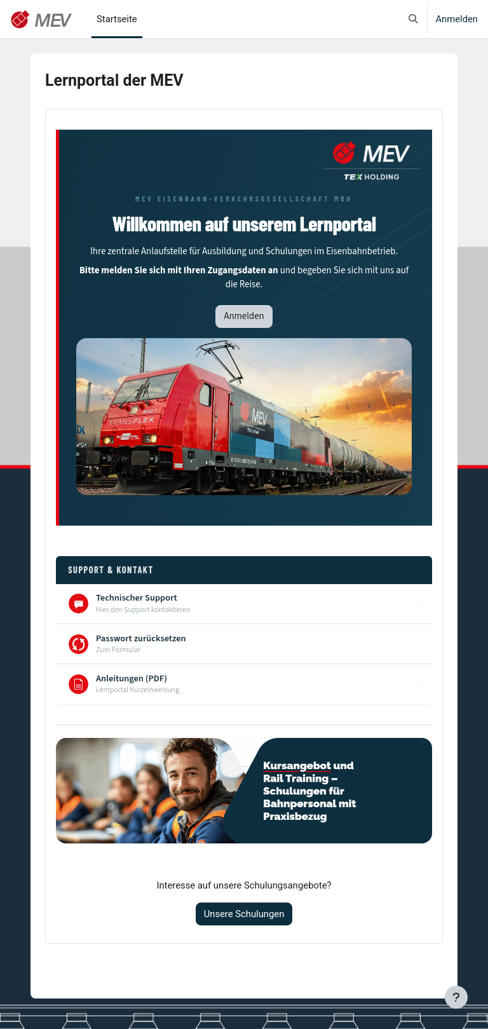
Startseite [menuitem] (117, 19)
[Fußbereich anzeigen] (456, 997)
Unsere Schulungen (244, 914)
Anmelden (456, 19)
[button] (413, 19)
